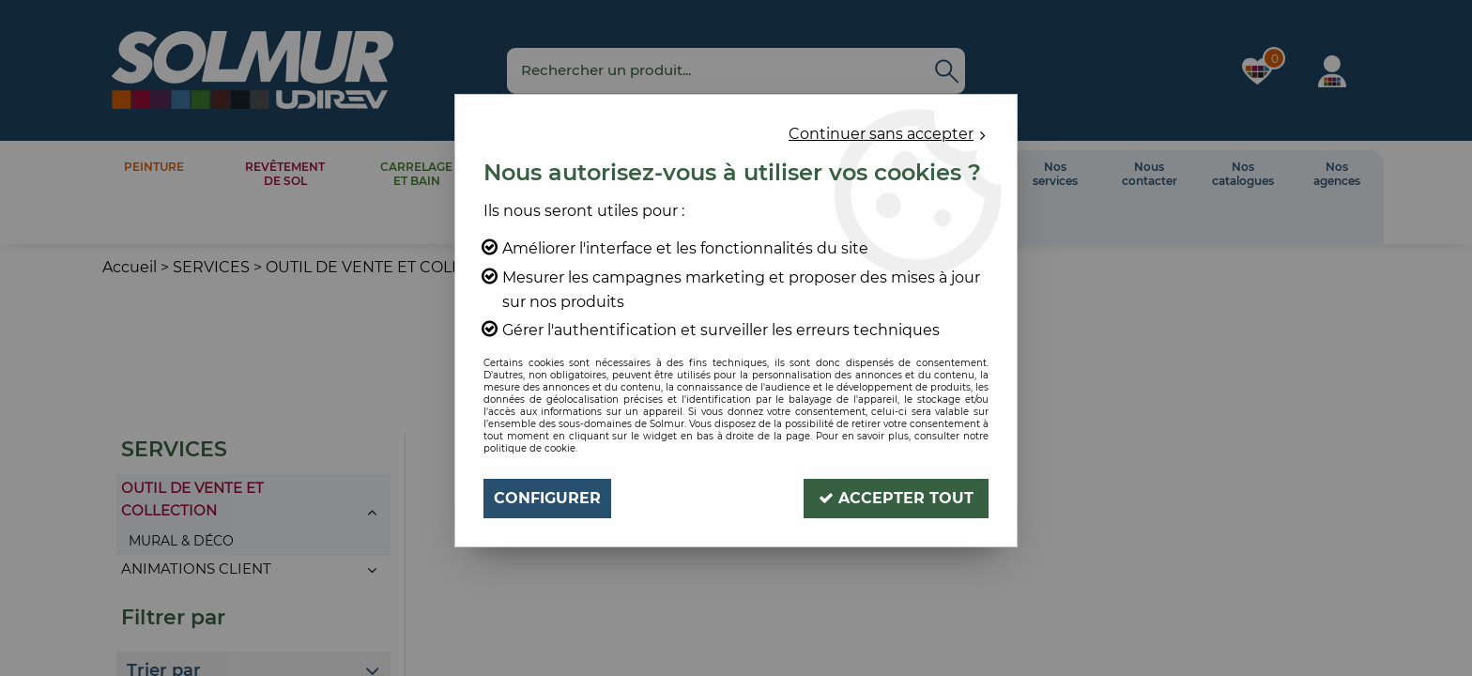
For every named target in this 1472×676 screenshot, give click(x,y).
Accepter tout (896, 498)
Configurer (547, 498)
